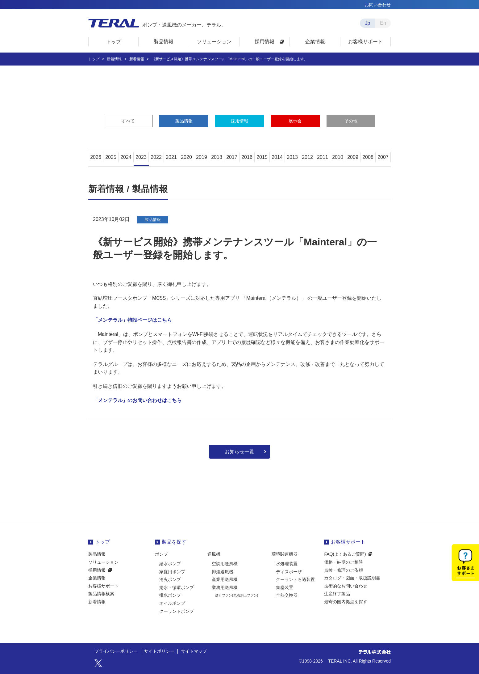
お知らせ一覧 (239, 451)
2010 (337, 157)
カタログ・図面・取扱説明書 (352, 577)
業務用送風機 (225, 587)
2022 (156, 157)
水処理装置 (287, 563)
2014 (277, 157)
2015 (262, 157)
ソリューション (103, 562)
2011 (322, 157)
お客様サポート (103, 585)
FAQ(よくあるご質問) (345, 554)
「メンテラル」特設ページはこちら (132, 320)
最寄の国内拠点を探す (345, 601)
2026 (95, 157)
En (383, 23)
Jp (367, 23)
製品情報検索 (101, 593)
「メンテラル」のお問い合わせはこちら (137, 400)
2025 (110, 157)
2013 (292, 157)
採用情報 (239, 120)
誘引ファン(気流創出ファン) (236, 595)
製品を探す (174, 542)
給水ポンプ (170, 563)
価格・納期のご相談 (343, 562)
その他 (350, 120)
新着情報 (97, 601)
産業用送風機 (225, 579)
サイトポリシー (159, 651)
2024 (125, 157)
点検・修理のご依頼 (343, 570)
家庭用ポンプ (172, 571)
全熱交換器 (287, 595)
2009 (352, 157)
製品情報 (184, 120)
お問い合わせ (378, 4)
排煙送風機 (222, 571)
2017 (231, 157)
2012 (307, 157)
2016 (246, 157)
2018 (216, 157)
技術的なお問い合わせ (345, 585)
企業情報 (97, 577)
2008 (367, 157)
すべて (128, 120)
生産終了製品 (337, 593)
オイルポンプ (172, 603)
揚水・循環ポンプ (176, 587)
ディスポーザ (289, 571)
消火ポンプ (170, 579)
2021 (171, 157)
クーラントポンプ (176, 611)
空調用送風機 (225, 563)
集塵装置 (284, 587)
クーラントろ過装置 (295, 579)
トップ (102, 542)
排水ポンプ (170, 595)
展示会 (295, 120)
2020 (186, 157)
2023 (141, 157)
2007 (383, 157)
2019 (201, 157)
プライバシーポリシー (116, 651)
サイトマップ (194, 651)
